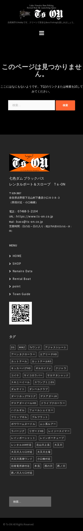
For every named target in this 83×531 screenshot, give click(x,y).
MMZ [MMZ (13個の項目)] (22, 347)
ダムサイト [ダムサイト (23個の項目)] (18, 389)
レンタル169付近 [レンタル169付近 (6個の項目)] (21, 444)
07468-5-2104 (28, 211)
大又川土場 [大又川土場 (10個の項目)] (44, 451)
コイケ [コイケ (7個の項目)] (15, 375)
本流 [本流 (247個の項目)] (37, 465)
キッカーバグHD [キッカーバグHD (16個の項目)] (21, 368)
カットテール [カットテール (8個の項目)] (19, 361)
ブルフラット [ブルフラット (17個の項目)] (40, 417)
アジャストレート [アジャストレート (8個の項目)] (56, 347)
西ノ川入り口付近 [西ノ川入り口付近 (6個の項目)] (22, 472)
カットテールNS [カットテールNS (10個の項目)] (41, 361)
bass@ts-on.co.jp (29, 222)
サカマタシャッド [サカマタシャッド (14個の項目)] (58, 375)
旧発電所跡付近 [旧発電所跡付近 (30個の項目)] (20, 465)
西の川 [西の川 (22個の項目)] (49, 465)
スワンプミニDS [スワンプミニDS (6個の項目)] (44, 382)
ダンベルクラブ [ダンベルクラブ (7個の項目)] (38, 389)
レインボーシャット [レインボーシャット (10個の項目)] (23, 437)
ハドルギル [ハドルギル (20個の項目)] (18, 410)
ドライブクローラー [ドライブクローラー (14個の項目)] (53, 403)
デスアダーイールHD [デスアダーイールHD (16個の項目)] (23, 403)
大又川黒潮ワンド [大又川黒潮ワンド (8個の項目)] (22, 458)
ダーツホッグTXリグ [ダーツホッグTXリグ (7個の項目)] (23, 396)
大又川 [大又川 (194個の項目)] (58, 444)
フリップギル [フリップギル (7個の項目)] (19, 417)
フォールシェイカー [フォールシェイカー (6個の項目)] (41, 410)
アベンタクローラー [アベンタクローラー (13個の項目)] (23, 354)
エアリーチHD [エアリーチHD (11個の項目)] (48, 354)
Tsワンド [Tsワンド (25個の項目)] (35, 347)
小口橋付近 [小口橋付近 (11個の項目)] (44, 458)
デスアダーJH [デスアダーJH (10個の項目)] (48, 396)
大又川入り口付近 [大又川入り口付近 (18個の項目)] (22, 451)
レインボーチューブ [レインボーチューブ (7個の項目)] (52, 437)
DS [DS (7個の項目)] (12, 347)
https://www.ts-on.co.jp (34, 216)
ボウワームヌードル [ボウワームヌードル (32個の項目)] (23, 423)
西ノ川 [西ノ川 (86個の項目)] (61, 465)
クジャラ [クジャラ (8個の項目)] (61, 368)
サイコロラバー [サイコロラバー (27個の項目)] (33, 375)
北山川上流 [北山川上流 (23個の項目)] (43, 444)
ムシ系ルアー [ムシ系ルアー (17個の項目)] (48, 423)
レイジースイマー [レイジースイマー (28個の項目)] (59, 431)
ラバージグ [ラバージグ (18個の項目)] (18, 431)
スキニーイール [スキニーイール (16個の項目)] (20, 382)
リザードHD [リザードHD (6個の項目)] (36, 431)
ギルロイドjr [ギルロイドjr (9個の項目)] (43, 368)
